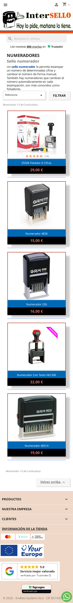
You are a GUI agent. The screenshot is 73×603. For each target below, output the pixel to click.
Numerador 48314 (36, 445)
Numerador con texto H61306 (36, 375)
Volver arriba (53, 482)
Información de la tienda (24, 529)
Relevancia (24, 95)
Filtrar (59, 95)
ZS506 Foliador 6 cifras (36, 163)
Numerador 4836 (37, 233)
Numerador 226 (36, 304)
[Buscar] (36, 38)
